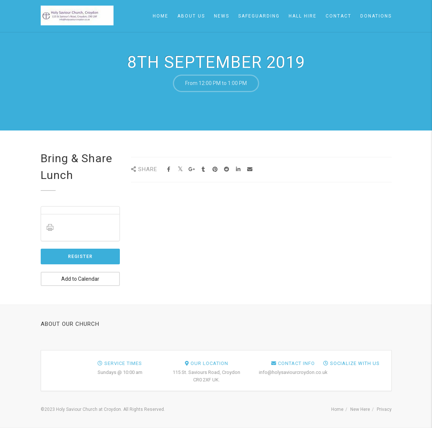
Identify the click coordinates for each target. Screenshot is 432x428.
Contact (338, 16)
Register (80, 256)
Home (160, 16)
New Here (360, 409)
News (221, 16)
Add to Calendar (80, 279)
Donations (376, 16)
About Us (191, 16)
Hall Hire (303, 16)
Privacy (384, 409)
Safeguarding (259, 16)
